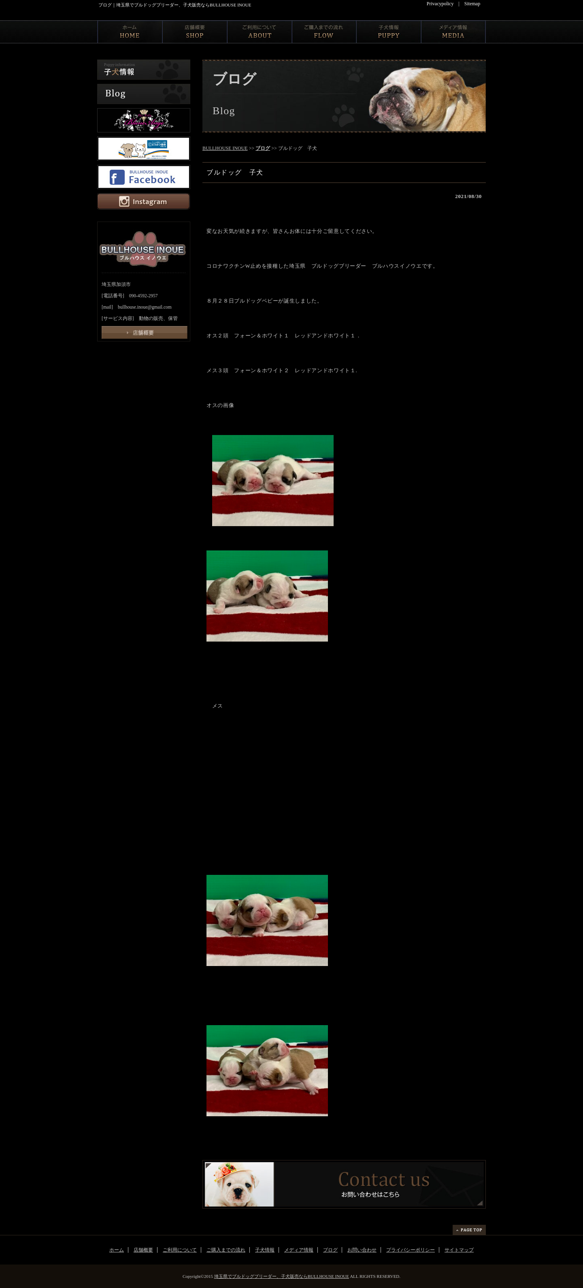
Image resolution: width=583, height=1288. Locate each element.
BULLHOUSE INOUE (225, 148)
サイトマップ (459, 1250)
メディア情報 (298, 1250)
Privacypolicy (440, 3)
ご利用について (180, 1250)
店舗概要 (143, 1250)
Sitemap (472, 3)
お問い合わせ (362, 1250)
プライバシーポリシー (410, 1250)
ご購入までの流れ (225, 1250)
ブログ (262, 148)
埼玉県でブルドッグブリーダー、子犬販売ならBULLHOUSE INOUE (281, 1276)
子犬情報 (264, 1250)
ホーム (116, 1250)
